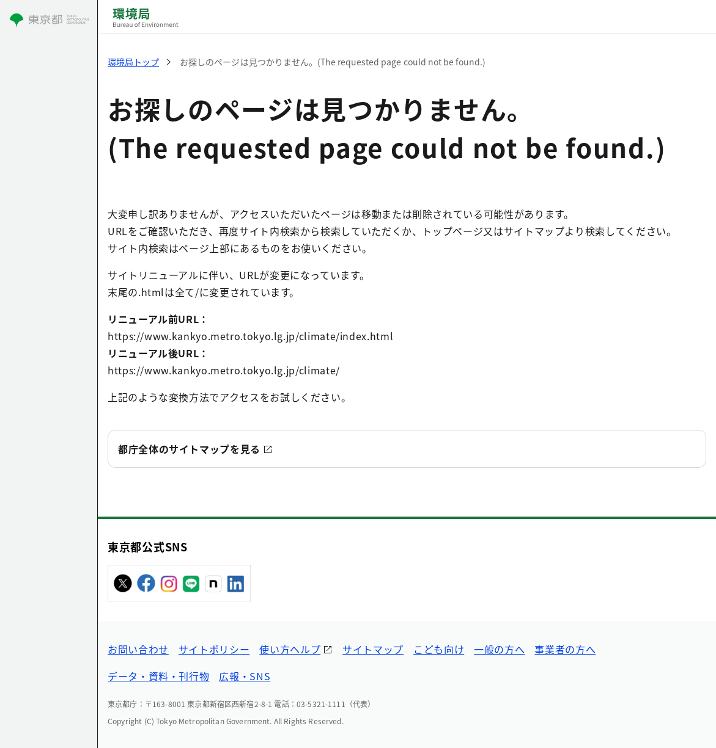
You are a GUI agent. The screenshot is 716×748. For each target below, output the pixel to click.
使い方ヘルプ (289, 649)
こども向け (438, 649)
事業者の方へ (565, 649)
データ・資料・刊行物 (158, 676)
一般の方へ (499, 649)
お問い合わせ (138, 649)
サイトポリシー (214, 649)
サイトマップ (373, 649)
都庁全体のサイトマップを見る (189, 448)
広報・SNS (244, 676)
